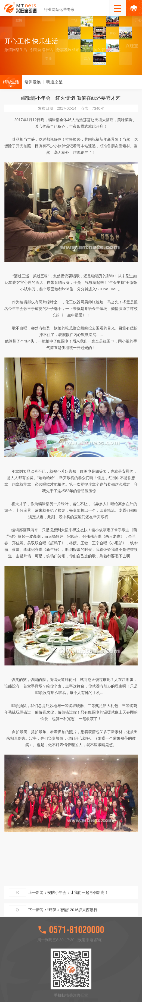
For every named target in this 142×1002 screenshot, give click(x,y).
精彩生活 (11, 85)
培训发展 (32, 85)
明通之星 (54, 85)
